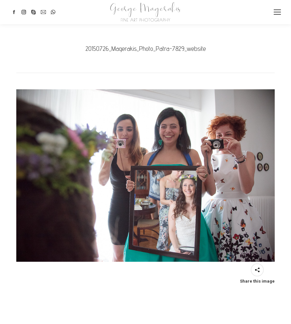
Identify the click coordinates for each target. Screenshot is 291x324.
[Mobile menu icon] (277, 12)
